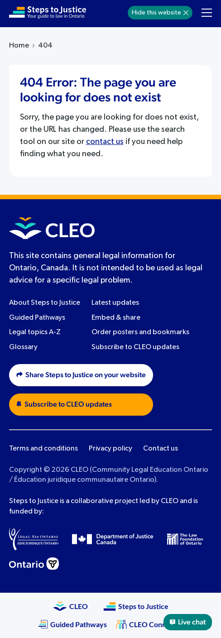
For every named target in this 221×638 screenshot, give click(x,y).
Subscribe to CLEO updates (135, 347)
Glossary (23, 347)
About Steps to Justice (44, 303)
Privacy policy (110, 448)
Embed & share (115, 317)
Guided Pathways (37, 317)
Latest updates (115, 303)
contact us (105, 142)
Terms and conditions (43, 448)
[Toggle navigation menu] (206, 12)
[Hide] (186, 12)
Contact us (160, 448)
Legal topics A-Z (35, 332)
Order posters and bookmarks (140, 332)
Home (19, 45)
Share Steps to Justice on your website (81, 375)
